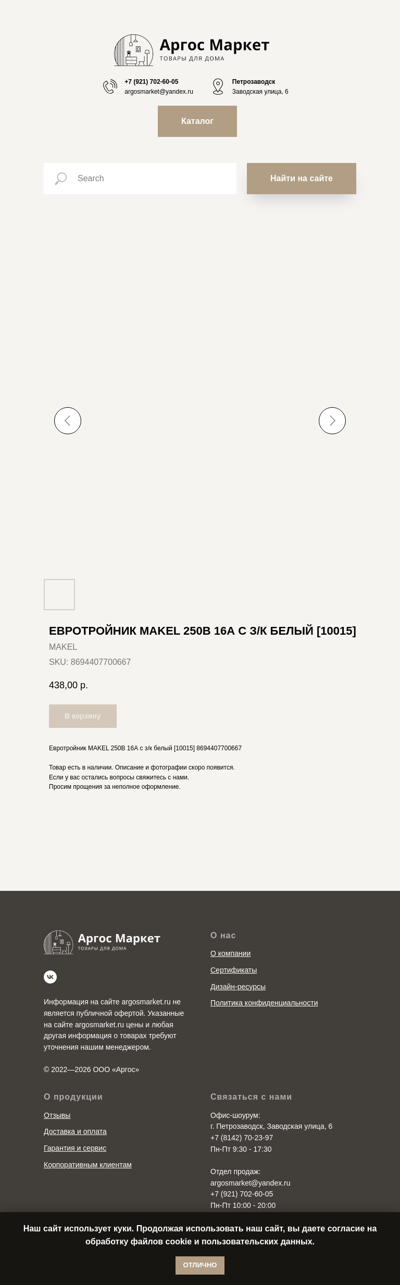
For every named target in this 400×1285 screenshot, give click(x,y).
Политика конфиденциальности (264, 1003)
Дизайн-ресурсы (238, 986)
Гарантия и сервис (75, 1148)
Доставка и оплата (75, 1131)
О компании (230, 953)
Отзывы (57, 1115)
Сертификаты (233, 970)
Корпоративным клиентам (88, 1165)
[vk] (50, 977)
